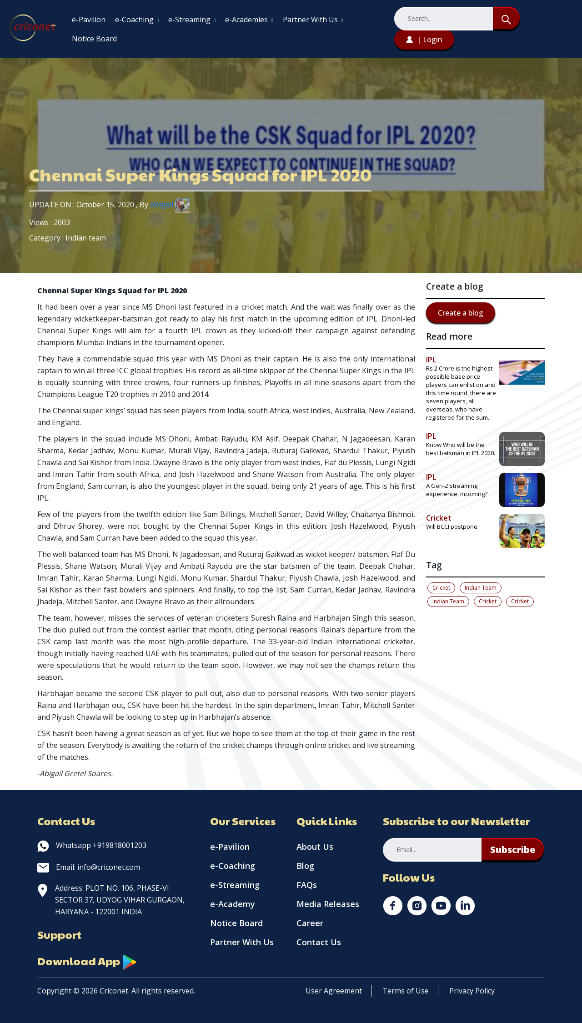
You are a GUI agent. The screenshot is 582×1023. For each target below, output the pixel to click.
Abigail (170, 205)
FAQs (306, 884)
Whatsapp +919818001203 (91, 845)
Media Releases (327, 903)
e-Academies (249, 20)
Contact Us (318, 942)
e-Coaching (137, 20)
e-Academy (232, 903)
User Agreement (334, 991)
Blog (305, 865)
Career (309, 923)
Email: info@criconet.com (88, 867)
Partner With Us (313, 20)
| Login (424, 40)
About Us (314, 846)
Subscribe (512, 849)
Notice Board (94, 39)
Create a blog (460, 313)
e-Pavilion (88, 20)
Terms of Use (405, 991)
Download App (87, 960)
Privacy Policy (472, 991)
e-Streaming (192, 20)
